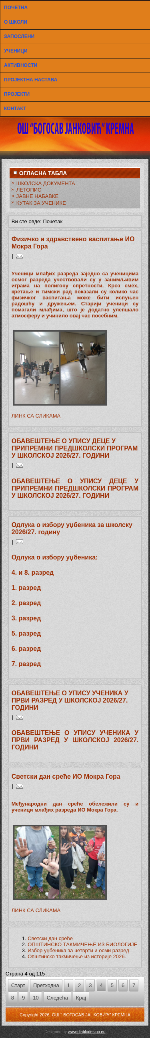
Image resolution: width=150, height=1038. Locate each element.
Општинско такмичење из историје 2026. (77, 956)
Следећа (57, 998)
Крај (81, 998)
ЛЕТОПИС (29, 190)
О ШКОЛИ (15, 22)
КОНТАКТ (15, 108)
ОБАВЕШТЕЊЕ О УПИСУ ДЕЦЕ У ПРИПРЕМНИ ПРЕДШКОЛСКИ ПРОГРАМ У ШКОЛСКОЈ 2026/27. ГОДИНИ (75, 448)
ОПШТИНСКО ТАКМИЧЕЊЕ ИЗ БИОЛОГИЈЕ (82, 944)
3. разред (26, 618)
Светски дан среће (50, 938)
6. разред (26, 648)
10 (35, 998)
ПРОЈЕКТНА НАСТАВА (30, 80)
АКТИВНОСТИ (20, 65)
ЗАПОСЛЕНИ (19, 36)
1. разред (26, 587)
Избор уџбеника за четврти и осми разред (78, 950)
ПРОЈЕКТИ (17, 94)
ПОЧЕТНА (16, 7)
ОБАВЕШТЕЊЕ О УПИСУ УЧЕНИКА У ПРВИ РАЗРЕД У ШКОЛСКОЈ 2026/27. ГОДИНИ (70, 700)
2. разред (26, 603)
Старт (18, 985)
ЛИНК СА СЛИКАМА (36, 416)
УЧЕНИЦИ (16, 51)
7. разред (26, 663)
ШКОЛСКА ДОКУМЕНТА (45, 183)
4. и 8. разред (33, 572)
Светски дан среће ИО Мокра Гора (66, 776)
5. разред (26, 633)
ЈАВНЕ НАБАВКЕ (37, 196)
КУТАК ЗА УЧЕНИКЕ (41, 203)
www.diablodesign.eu (87, 1032)
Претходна (46, 985)
